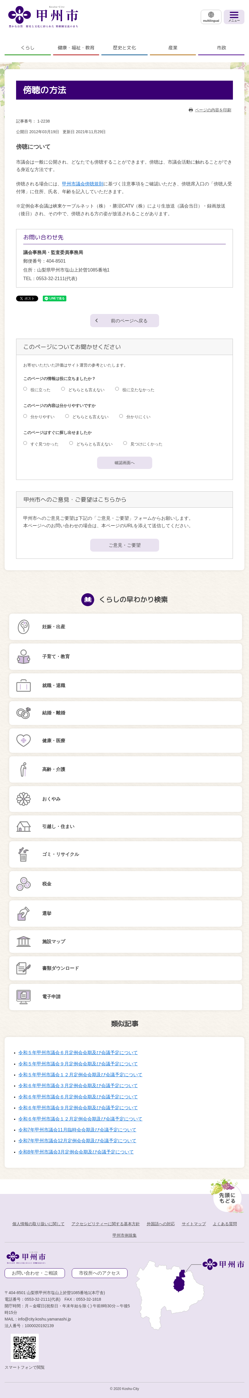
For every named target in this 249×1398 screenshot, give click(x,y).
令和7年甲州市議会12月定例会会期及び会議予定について (77, 1140)
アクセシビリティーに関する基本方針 (106, 1223)
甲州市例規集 (125, 1235)
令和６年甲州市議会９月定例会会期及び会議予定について (78, 1107)
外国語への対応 (161, 1223)
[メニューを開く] (234, 17)
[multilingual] (211, 17)
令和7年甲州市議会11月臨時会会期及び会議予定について (77, 1129)
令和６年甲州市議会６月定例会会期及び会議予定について (78, 1096)
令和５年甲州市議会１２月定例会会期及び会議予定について (80, 1074)
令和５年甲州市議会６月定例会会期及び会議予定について (78, 1052)
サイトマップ (194, 1223)
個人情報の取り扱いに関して (38, 1223)
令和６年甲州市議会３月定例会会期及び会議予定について (78, 1085)
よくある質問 (225, 1223)
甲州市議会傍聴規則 (82, 183)
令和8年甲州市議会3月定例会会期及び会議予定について (76, 1151)
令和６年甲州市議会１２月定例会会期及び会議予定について (80, 1118)
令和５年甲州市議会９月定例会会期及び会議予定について (78, 1063)
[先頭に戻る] (225, 1194)
